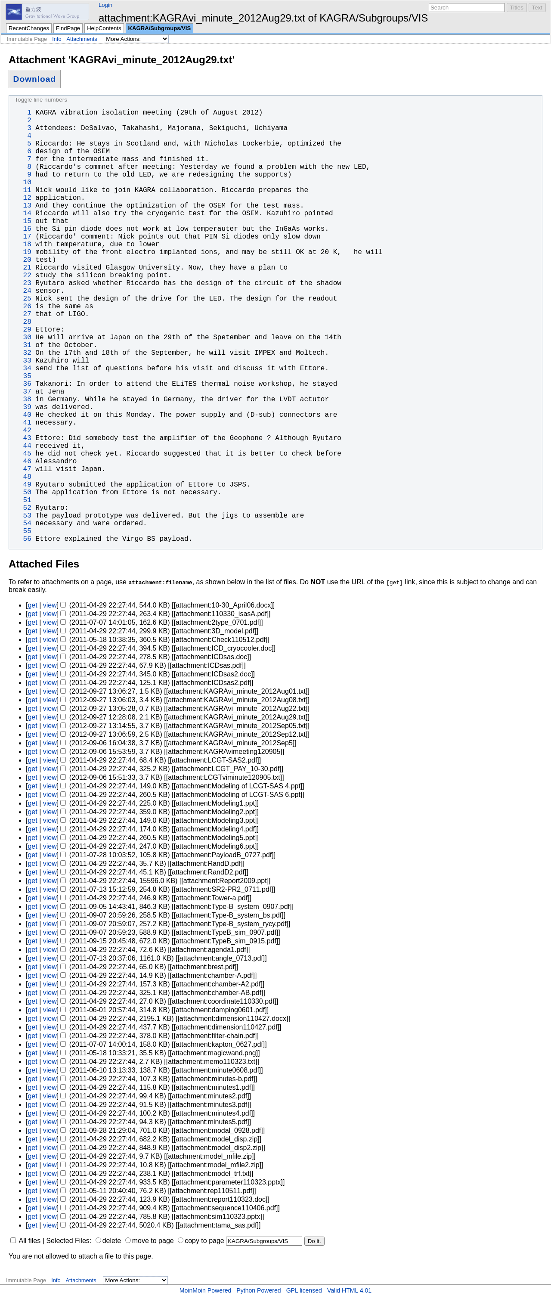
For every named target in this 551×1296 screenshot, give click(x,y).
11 (23, 190)
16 (23, 229)
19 (23, 252)
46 (23, 461)
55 (23, 531)
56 (23, 539)
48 (23, 477)
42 (23, 430)
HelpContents (104, 28)
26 (23, 306)
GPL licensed (304, 1290)
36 (23, 384)
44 (23, 446)
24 (23, 291)
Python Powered (258, 1290)
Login (105, 5)
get (32, 605)
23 (23, 283)
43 (23, 438)
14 (23, 213)
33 (23, 361)
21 (23, 268)
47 (23, 469)
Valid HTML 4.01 (349, 1290)
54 (23, 523)
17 (23, 237)
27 (23, 314)
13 (23, 206)
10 (23, 182)
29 (23, 330)
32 (23, 353)
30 (23, 337)
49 (23, 485)
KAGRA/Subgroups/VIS (159, 28)
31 (23, 345)
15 (23, 221)
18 (23, 244)
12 (23, 198)
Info (56, 39)
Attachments (82, 39)
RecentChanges (29, 28)
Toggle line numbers (41, 99)
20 (23, 260)
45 (23, 454)
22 (23, 275)
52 (23, 508)
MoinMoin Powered (206, 1290)
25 (23, 299)
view (50, 605)
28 (23, 322)
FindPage (68, 28)
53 (23, 516)
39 (23, 407)
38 (23, 399)
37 (23, 392)
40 (23, 415)
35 (23, 376)
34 (23, 368)
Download (34, 79)
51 (23, 500)
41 (23, 423)
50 (23, 492)
